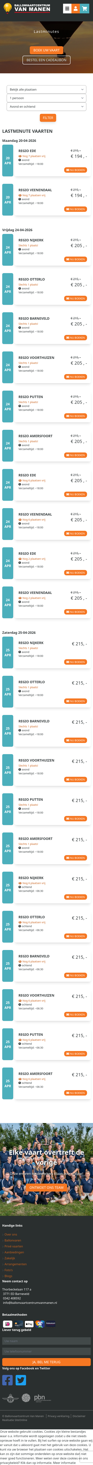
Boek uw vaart (46, 50)
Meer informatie (64, 1463)
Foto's (7, 1270)
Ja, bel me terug (46, 1362)
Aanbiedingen (13, 1252)
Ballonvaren (11, 1240)
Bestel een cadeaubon (46, 60)
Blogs (7, 1276)
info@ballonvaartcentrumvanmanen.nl (30, 1303)
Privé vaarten (12, 1246)
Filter (48, 117)
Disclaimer (79, 1416)
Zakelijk (8, 1258)
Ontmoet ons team (47, 1187)
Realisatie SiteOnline (14, 1420)
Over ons (9, 1234)
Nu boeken (75, 170)
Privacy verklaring (59, 1416)
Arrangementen (14, 1264)
